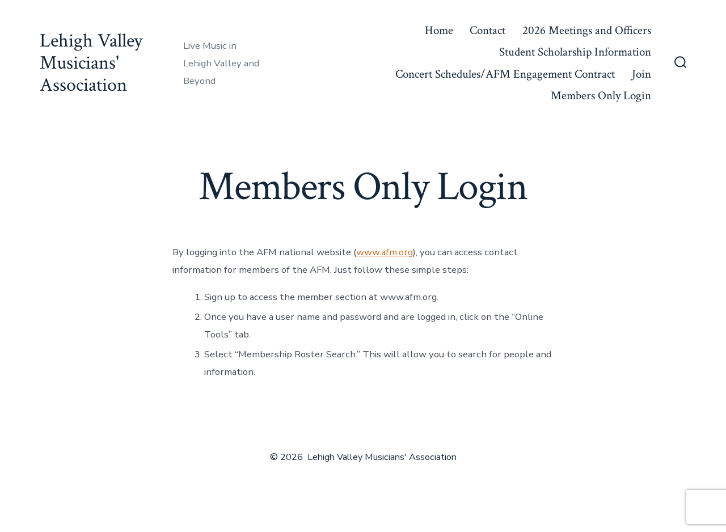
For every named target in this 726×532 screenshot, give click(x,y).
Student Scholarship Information (575, 52)
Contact (487, 30)
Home (439, 30)
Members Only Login (601, 95)
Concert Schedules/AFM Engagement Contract (505, 74)
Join (641, 74)
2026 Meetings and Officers (586, 30)
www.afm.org (384, 252)
